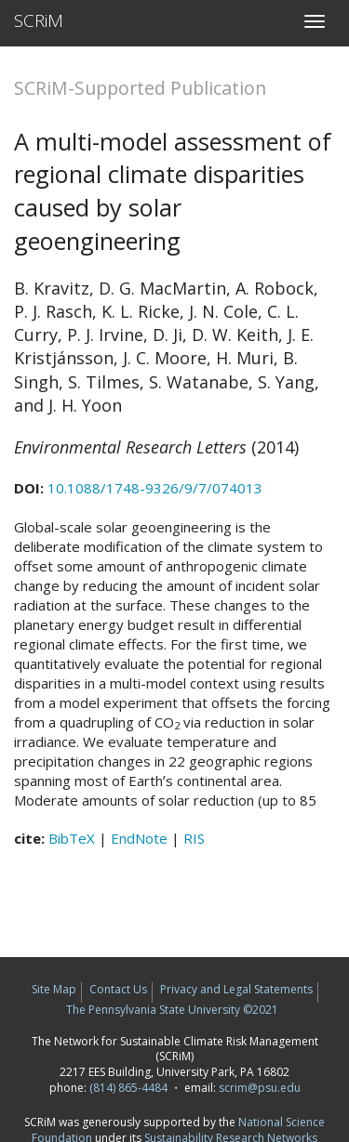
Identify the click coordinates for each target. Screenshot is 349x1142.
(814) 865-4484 (128, 1088)
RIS (194, 838)
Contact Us (118, 989)
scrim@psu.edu (260, 1088)
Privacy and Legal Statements (236, 989)
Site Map (54, 989)
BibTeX (71, 838)
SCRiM (38, 20)
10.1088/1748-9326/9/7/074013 (154, 488)
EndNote (139, 838)
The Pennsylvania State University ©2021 (172, 1009)
